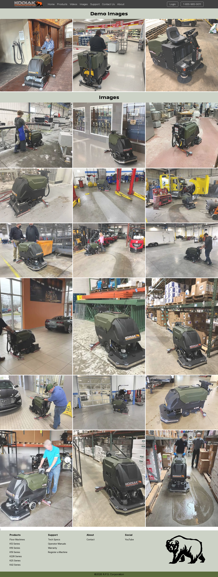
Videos (73, 4)
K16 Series (15, 548)
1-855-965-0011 (192, 4)
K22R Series (16, 556)
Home (51, 4)
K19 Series (15, 552)
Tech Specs (54, 539)
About (120, 4)
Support (95, 4)
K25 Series (15, 560)
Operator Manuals (57, 543)
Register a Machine (57, 552)
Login (173, 4)
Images (84, 4)
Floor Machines (17, 539)
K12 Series (15, 543)
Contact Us (108, 4)
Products (62, 4)
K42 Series (15, 564)
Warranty (52, 548)
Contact (91, 539)
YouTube (129, 539)
